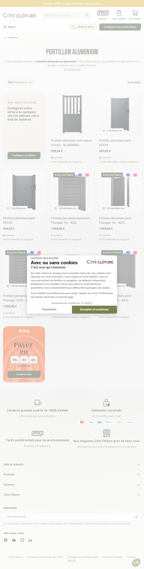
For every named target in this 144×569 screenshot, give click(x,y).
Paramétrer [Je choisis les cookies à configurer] (49, 309)
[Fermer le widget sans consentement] (44, 258)
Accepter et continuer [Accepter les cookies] (94, 309)
